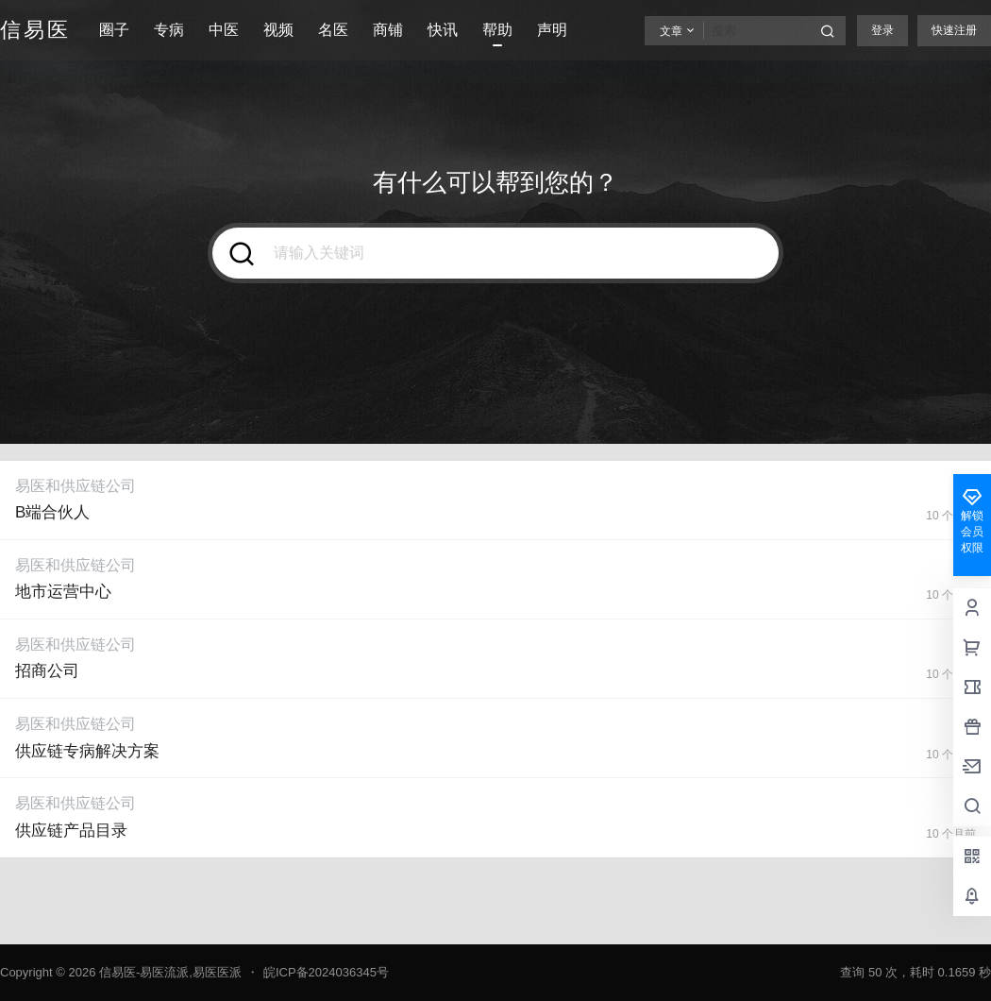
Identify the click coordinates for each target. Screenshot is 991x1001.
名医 (333, 30)
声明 (552, 30)
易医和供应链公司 (75, 486)
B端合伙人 (52, 512)
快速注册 (954, 30)
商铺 (388, 30)
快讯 (443, 30)
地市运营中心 (63, 592)
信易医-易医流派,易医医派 (168, 972)
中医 (224, 30)
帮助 (497, 30)
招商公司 (47, 671)
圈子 (114, 30)
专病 (169, 30)
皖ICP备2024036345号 (326, 972)
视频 (278, 30)
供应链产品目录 (71, 831)
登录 (882, 30)
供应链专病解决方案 (87, 751)
